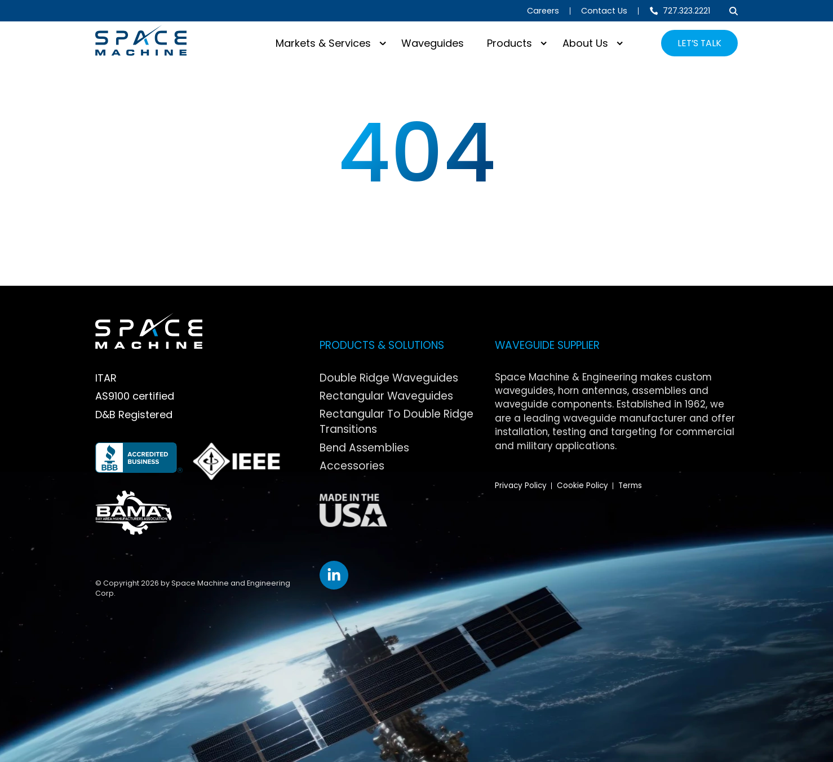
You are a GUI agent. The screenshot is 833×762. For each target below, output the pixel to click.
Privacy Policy (521, 485)
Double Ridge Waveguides (389, 378)
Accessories (352, 465)
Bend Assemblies (364, 447)
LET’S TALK (699, 43)
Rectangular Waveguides (386, 396)
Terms (630, 485)
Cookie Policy (582, 485)
